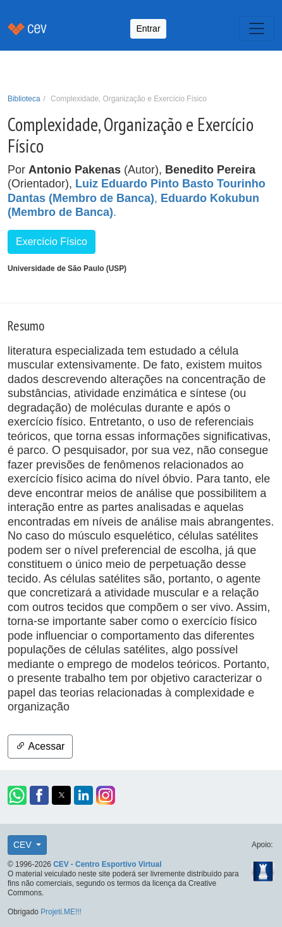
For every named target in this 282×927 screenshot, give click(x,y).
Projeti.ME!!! (61, 911)
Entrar (148, 28)
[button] (17, 795)
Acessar (40, 746)
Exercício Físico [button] (51, 241)
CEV (23, 845)
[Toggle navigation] (256, 28)
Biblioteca (24, 98)
